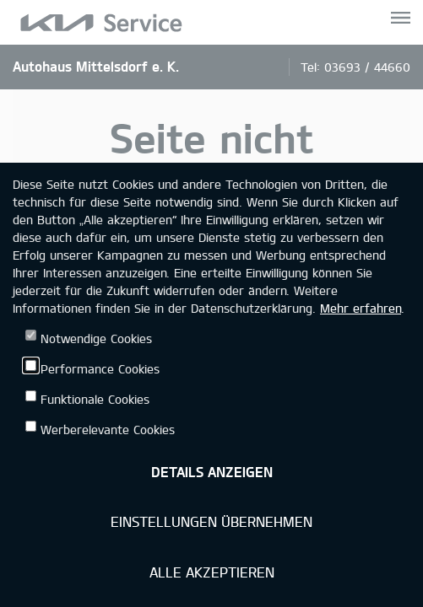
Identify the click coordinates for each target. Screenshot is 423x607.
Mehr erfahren (360, 308)
